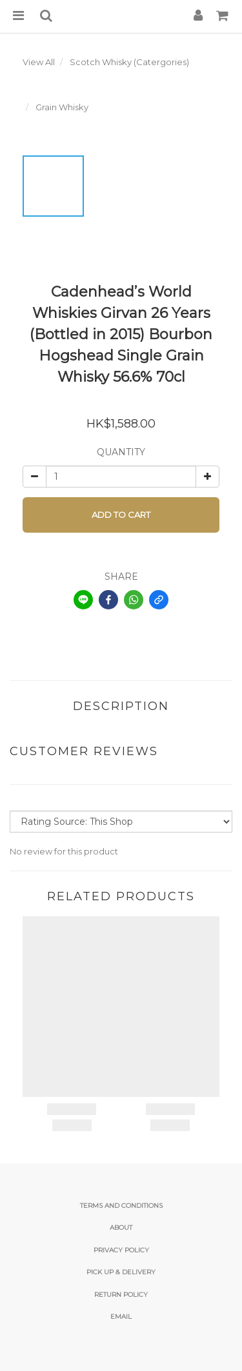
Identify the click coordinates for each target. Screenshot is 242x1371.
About (121, 1227)
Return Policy (121, 1294)
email (121, 1316)
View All (39, 62)
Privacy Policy (121, 1250)
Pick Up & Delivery (121, 1272)
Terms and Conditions (121, 1205)
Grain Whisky (61, 107)
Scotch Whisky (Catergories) (129, 62)
